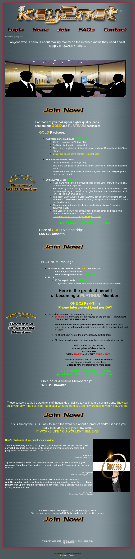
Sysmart (72, 555)
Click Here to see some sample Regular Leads (76, 154)
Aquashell (64, 555)
